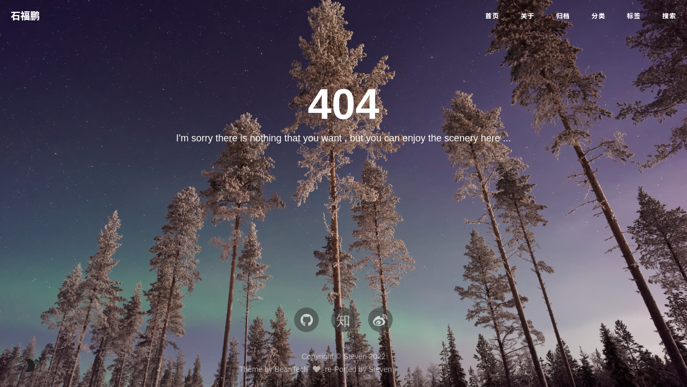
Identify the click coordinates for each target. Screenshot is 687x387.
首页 (492, 16)
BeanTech (291, 369)
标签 (634, 16)
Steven (380, 369)
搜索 (669, 16)
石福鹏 (25, 16)
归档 (563, 16)
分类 (598, 16)
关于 (528, 16)
